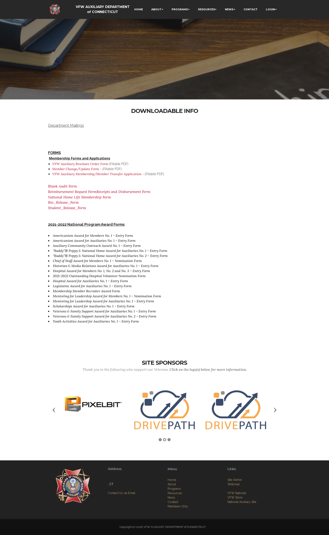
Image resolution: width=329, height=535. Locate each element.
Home (172, 503)
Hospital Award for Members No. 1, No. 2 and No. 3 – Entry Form (101, 273)
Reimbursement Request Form (72, 191)
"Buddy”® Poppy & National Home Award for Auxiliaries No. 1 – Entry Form (110, 253)
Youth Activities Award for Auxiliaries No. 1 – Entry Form (96, 324)
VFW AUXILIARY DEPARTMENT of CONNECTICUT (103, 9)
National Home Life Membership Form (81, 197)
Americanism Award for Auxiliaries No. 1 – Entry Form (94, 243)
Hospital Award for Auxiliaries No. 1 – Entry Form (90, 283)
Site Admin (234, 499)
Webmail (233, 503)
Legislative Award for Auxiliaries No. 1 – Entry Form (92, 288)
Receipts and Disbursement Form (123, 191)
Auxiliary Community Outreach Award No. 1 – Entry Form (97, 248)
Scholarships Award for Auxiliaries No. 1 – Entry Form (93, 308)
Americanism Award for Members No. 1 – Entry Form (93, 238)
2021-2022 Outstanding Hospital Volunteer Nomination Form (99, 278)
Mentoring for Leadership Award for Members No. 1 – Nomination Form (107, 298)
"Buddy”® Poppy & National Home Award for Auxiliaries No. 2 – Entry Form (110, 258)
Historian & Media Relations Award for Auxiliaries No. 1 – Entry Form (105, 268)
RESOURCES (206, 9)
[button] (54, 409)
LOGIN (270, 9)
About (172, 508)
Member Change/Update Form (75, 171)
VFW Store (234, 516)
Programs (174, 512)
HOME (138, 9)
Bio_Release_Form (63, 202)
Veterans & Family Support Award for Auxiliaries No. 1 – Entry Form (104, 314)
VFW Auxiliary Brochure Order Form (80, 166)
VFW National (236, 512)
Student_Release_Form (67, 208)
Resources (175, 516)
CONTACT (250, 9)
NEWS (229, 9)
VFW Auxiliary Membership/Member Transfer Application (96, 176)
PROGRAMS (180, 9)
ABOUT (156, 9)
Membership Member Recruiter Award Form (86, 293)
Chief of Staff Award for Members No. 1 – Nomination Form (97, 263)
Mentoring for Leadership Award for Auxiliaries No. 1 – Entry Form (103, 303)
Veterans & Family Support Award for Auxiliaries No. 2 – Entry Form (104, 319)
